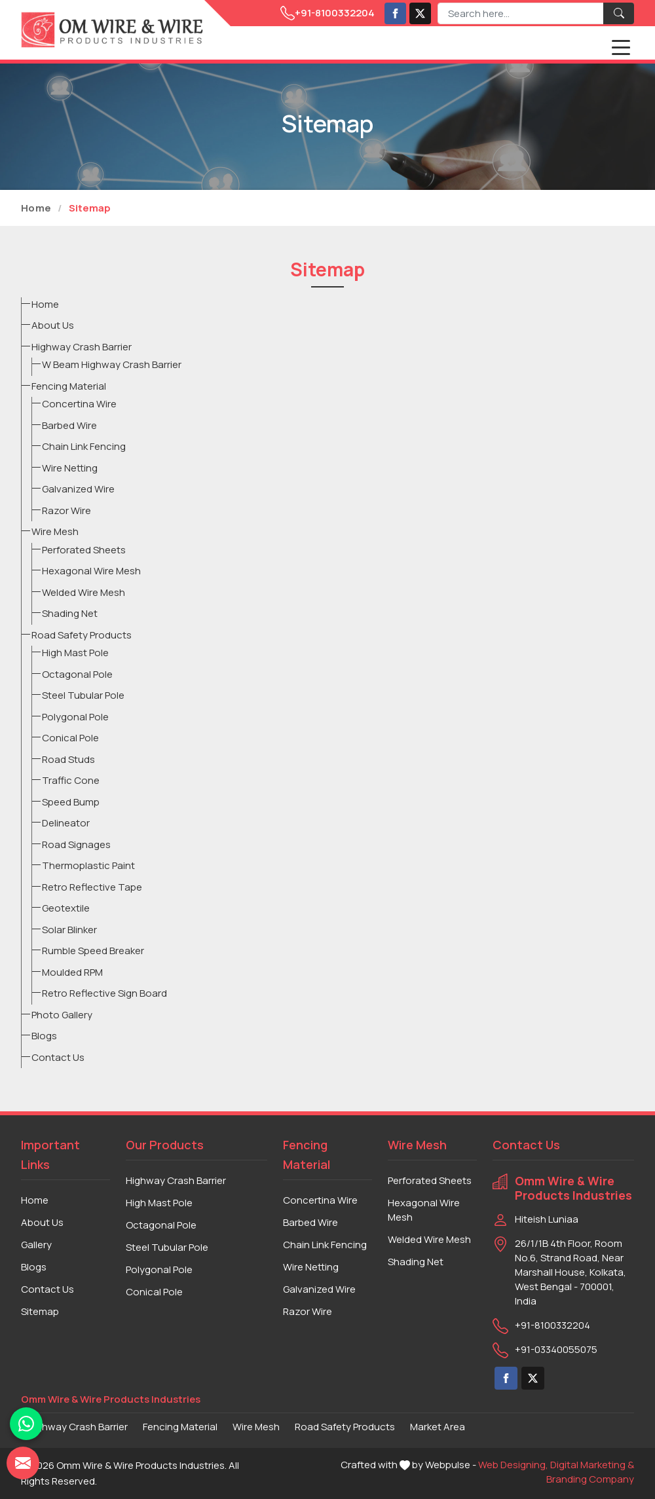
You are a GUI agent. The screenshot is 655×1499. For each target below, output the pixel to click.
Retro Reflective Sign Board (104, 993)
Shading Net (70, 613)
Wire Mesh (55, 531)
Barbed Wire (69, 425)
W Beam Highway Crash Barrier (111, 364)
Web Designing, (513, 1464)
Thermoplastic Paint (88, 865)
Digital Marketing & (592, 1464)
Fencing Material (68, 386)
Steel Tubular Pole (83, 695)
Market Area (437, 1427)
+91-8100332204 (327, 13)
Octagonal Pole (77, 674)
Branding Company (590, 1479)
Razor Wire (66, 510)
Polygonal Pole (75, 717)
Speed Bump (71, 802)
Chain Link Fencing (84, 446)
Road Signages (76, 844)
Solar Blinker (69, 929)
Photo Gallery (61, 1015)
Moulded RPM (72, 972)
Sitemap (40, 1311)
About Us (52, 325)
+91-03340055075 (556, 1349)
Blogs (44, 1036)
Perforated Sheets (84, 550)
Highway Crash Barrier (81, 347)
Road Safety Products (81, 635)
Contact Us (57, 1057)
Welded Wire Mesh (83, 592)
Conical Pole (70, 738)
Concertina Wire (79, 404)
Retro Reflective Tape (92, 887)
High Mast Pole (75, 652)
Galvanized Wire (78, 489)
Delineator (66, 823)
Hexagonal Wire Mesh (91, 571)
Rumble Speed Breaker (93, 950)
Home (36, 208)
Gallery (36, 1244)
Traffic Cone (71, 780)
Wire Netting (70, 468)
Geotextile (66, 908)
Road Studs (68, 759)
